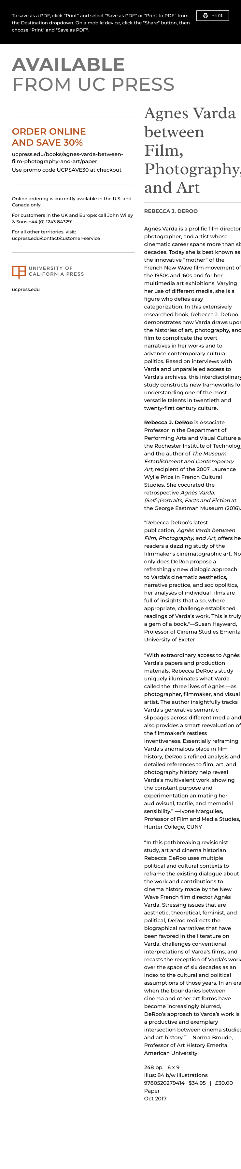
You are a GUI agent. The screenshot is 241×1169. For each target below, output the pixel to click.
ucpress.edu (26, 289)
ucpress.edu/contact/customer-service (56, 238)
